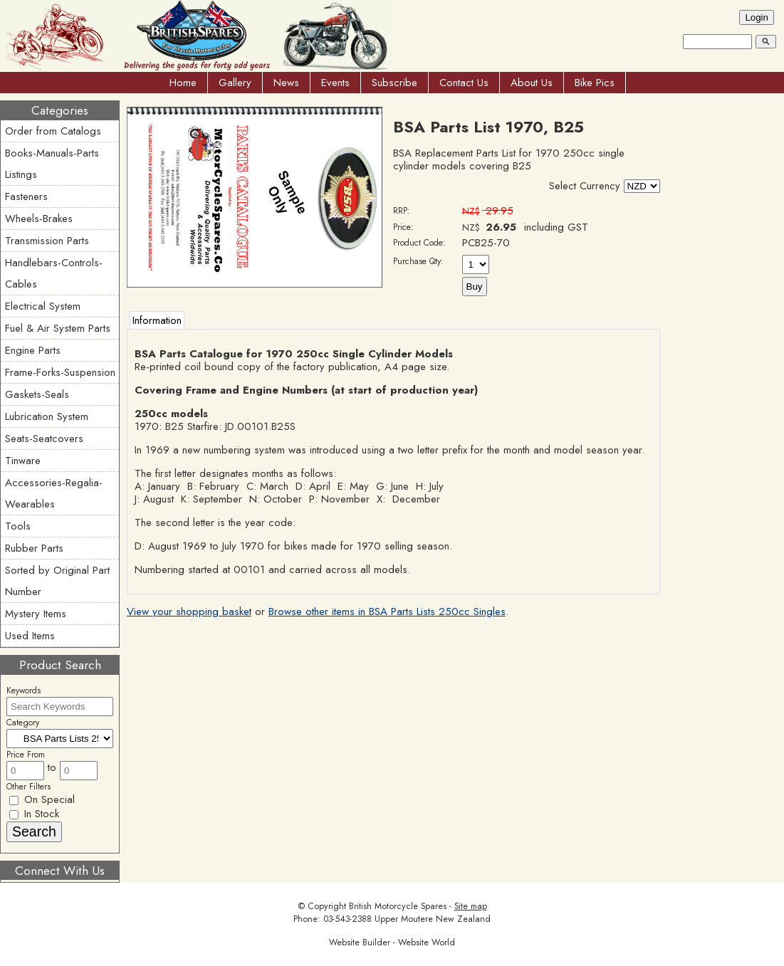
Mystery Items (35, 613)
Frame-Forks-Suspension (60, 372)
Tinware (23, 460)
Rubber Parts (34, 548)
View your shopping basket (189, 611)
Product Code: (419, 242)
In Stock (34, 813)
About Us (532, 82)
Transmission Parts (47, 240)
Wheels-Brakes (39, 218)
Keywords (23, 690)
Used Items (30, 636)
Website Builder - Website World (392, 942)
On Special (42, 799)
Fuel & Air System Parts (57, 328)
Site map (470, 906)
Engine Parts (33, 350)
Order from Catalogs (53, 131)
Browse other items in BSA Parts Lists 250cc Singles (387, 611)
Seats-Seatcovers (44, 438)
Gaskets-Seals (37, 394)
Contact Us (463, 82)
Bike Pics (595, 82)
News (286, 82)
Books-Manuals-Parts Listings (52, 163)
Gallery (235, 82)
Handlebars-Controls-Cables (54, 273)
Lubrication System (46, 416)
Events (335, 82)
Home (183, 82)
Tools (18, 526)
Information (157, 320)
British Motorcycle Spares (397, 906)
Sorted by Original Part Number (57, 580)
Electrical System (42, 306)
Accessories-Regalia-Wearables (54, 493)
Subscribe (394, 82)
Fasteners (26, 196)
